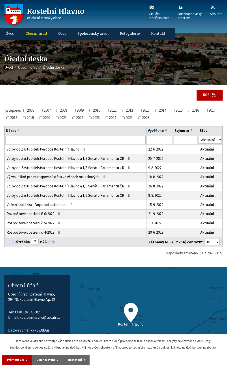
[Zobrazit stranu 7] (35, 242)
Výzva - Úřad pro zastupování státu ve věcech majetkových (57, 177)
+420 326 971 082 (27, 312)
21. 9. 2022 (155, 214)
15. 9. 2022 (155, 205)
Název (11, 131)
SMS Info (216, 10)
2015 (179, 110)
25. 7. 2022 (155, 158)
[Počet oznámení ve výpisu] (211, 242)
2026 (145, 118)
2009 (80, 110)
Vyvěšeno (156, 131)
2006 (30, 110)
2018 (13, 118)
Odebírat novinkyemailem (190, 12)
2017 (212, 110)
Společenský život (93, 33)
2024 (112, 118)
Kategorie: (12, 110)
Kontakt (158, 33)
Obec (62, 33)
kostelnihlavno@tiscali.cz (40, 317)
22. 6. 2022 (155, 149)
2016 (195, 110)
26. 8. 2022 (155, 186)
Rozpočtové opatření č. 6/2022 (34, 214)
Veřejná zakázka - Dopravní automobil (40, 205)
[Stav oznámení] (210, 140)
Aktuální (207, 149)
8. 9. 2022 (154, 195)
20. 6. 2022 (155, 232)
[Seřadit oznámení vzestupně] (18, 129)
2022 (79, 118)
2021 (63, 118)
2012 (129, 110)
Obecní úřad (36, 33)
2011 (113, 110)
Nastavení (90, 359)
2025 (129, 118)
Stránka (23, 242)
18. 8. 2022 (155, 177)
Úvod (10, 33)
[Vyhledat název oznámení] (75, 140)
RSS (208, 95)
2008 (63, 110)
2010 (96, 110)
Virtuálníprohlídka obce (159, 12)
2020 (46, 118)
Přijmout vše (17, 359)
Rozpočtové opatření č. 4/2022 (34, 232)
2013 (146, 110)
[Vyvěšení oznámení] (159, 140)
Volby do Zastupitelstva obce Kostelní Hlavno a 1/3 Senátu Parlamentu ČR (69, 158)
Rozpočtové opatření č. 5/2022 (34, 223)
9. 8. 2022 (154, 168)
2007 (47, 110)
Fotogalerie (130, 33)
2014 (162, 110)
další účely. (204, 340)
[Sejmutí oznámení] (186, 140)
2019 (30, 118)
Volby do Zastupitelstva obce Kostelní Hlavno (47, 149)
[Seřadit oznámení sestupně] (18, 131)
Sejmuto (181, 131)
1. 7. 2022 (154, 223)
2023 (96, 118)
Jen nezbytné (55, 359)
